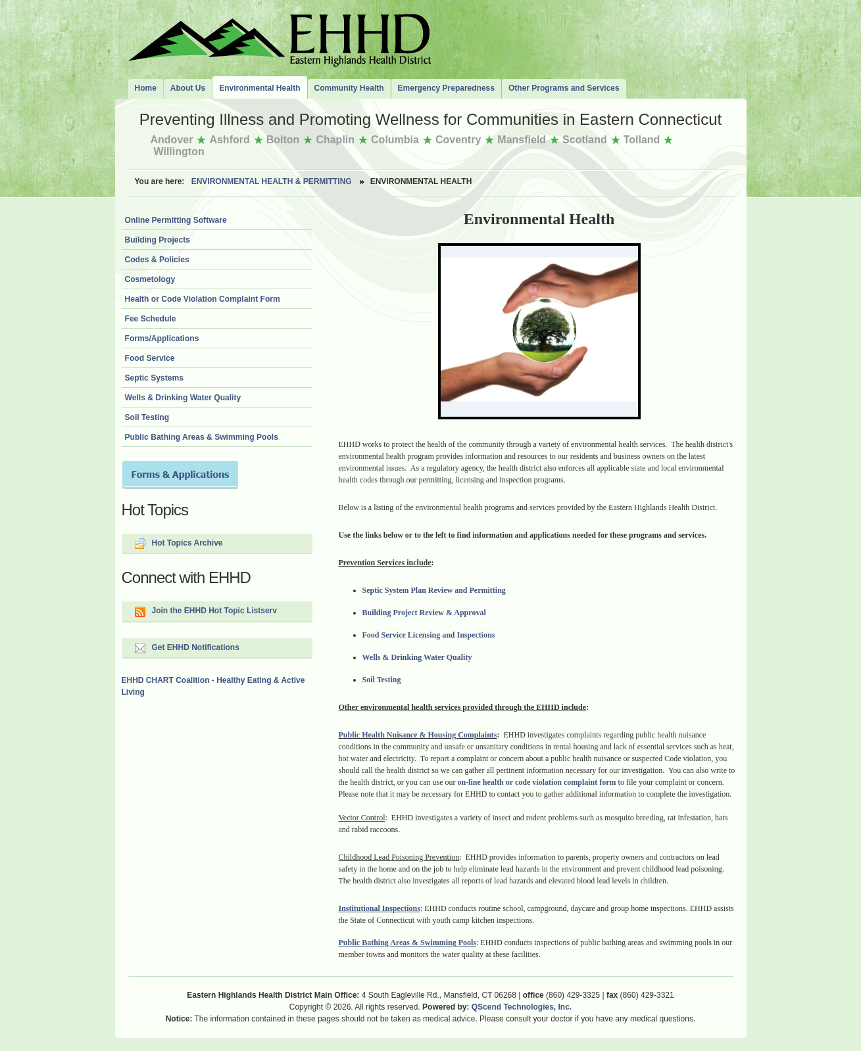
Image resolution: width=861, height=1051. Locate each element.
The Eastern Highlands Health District (279, 37)
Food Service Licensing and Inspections (428, 635)
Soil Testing (381, 679)
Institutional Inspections (379, 908)
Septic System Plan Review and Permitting (434, 590)
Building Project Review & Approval (424, 612)
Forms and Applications (179, 474)
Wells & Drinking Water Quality (417, 657)
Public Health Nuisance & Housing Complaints (418, 734)
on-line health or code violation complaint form (536, 782)
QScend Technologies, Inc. (522, 1007)
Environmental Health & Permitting (271, 181)
